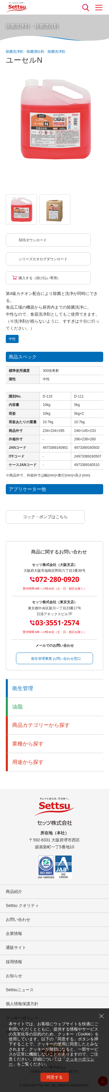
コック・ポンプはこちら (45, 516)
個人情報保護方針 (22, 1003)
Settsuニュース (20, 989)
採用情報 (14, 961)
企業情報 (14, 933)
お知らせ (14, 975)
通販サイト (16, 947)
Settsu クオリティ (22, 905)
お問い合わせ (18, 919)
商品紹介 (14, 891)
